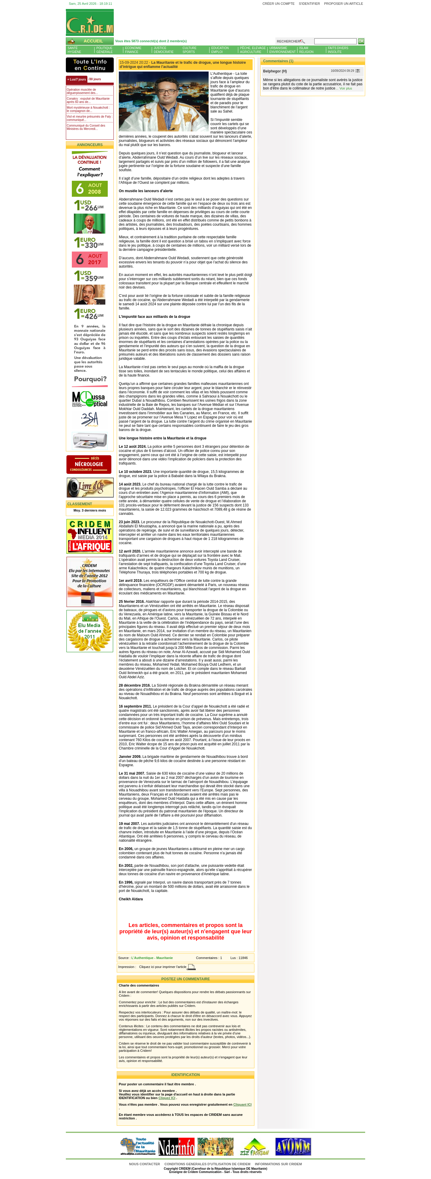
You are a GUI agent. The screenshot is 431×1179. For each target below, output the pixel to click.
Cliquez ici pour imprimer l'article (162, 967)
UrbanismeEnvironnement (282, 50)
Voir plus (345, 88)
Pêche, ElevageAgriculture (253, 50)
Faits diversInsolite (338, 50)
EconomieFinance (133, 50)
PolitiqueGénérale (104, 50)
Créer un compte (278, 3)
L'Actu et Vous (90, 64)
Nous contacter (145, 1164)
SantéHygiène (74, 50)
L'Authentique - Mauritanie (152, 958)
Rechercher (288, 41)
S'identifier (309, 3)
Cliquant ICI (242, 1104)
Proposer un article (343, 3)
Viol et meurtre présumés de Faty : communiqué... (90, 118)
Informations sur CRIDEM (278, 1164)
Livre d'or (95, 488)
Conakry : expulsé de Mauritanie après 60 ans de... (88, 100)
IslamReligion (306, 50)
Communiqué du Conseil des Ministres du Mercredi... (86, 127)
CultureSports (189, 50)
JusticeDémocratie (164, 50)
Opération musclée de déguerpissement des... (82, 91)
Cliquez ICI (166, 1098)
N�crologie (95, 465)
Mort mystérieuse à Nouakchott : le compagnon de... (88, 109)
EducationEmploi (220, 50)
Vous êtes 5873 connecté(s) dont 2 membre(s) (151, 41)
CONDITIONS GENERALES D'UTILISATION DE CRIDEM (208, 1164)
